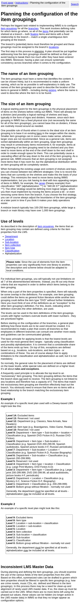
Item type (10, 247)
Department (11, 236)
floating (34, 34)
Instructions (21, 2)
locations (54, 47)
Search (75, 4)
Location (9, 239)
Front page (7, 2)
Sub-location (12, 242)
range (42, 183)
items (45, 31)
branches (33, 28)
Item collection (13, 245)
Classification (12, 250)
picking (52, 90)
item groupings (9, 28)
